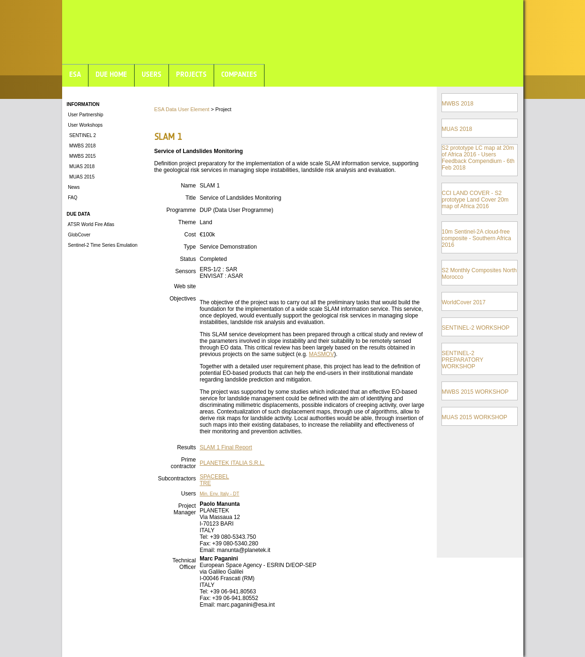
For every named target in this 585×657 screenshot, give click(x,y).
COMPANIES (239, 74)
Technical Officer (184, 563)
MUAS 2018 (81, 166)
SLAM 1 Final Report (226, 447)
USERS (151, 74)
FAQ (72, 197)
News (73, 187)
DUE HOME (111, 74)
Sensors (185, 271)
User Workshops (85, 125)
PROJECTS (191, 74)
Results (186, 447)
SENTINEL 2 (81, 135)
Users (188, 493)
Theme (187, 222)
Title (190, 198)
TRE (205, 483)
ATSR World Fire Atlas (90, 224)
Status (188, 259)
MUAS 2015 (81, 176)
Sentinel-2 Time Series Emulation (102, 245)
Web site (185, 286)
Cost (190, 234)
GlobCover (79, 234)
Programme (181, 210)
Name (188, 185)
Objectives (182, 298)
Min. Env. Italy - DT (219, 493)
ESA (75, 74)
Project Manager (185, 509)
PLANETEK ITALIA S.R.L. (232, 463)
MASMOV (321, 354)
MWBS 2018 (81, 145)
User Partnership (85, 114)
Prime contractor (183, 463)
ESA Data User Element (181, 109)
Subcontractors (177, 478)
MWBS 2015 (81, 156)
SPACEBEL (214, 476)
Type (190, 246)
